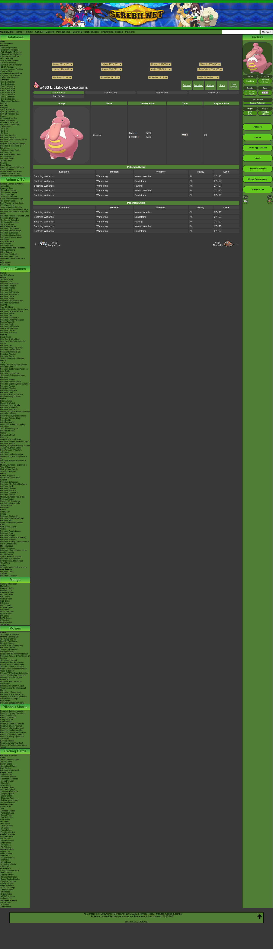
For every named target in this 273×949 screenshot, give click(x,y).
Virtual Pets (5, 563)
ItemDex (3, 103)
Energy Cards (6, 764)
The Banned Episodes (9, 222)
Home (19, 31)
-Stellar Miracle (6, 883)
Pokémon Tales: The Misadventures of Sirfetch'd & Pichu (12, 258)
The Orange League (8, 192)
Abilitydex (4, 107)
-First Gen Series (7, 832)
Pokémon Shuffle (7, 380)
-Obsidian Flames (7, 811)
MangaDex (5, 586)
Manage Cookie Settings (169, 914)
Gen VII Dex (110, 92)
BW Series (4, 616)
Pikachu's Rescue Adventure (12, 713)
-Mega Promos (6, 836)
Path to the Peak (7, 241)
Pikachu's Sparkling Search (11, 734)
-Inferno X (4, 860)
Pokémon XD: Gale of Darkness (14, 484)
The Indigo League (8, 190)
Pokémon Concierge (9, 254)
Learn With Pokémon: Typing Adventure (12, 425)
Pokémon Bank (6, 367)
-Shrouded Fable (7, 798)
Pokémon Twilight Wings (10, 231)
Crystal (3, 514)
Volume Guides (6, 594)
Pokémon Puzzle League (11, 531)
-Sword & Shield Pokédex (11, 65)
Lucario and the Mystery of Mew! (14, 654)
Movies (15, 628)
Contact (39, 31)
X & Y (2, 362)
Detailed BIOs (6, 590)
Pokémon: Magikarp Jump (11, 348)
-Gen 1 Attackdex (7, 82)
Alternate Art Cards (8, 766)
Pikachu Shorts (15, 707)
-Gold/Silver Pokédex (9, 50)
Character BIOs (6, 588)
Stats (222, 85)
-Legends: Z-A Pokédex (10, 75)
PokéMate (4, 507)
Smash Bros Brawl (8, 471)
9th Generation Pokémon (11, 171)
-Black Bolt (4, 783)
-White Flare (5, 785)
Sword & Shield (6, 307)
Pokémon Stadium (8, 539)
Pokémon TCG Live (8, 333)
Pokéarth (130, 31)
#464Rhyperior (218, 244)
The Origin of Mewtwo (9, 635)
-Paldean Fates (6, 804)
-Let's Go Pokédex (8, 63)
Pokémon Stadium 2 (8, 516)
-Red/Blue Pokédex (8, 48)
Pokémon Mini (6, 520)
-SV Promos (5, 838)
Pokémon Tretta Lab (8, 407)
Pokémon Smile (7, 324)
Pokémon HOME (7, 313)
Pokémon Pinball (7, 535)
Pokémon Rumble (8, 444)
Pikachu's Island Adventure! (12, 728)
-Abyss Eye (5, 851)
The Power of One (8, 639)
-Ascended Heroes (8, 777)
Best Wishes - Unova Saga (11, 203)
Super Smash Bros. (8, 544)
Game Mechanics (7, 120)
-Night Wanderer (7, 885)
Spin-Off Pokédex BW (9, 114)
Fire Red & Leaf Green (10, 478)
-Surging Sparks (7, 794)
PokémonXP (5, 142)
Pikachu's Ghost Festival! (11, 726)
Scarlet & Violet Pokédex (86, 31)
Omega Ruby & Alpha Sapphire (13, 365)
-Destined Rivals (7, 787)
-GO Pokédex (6, 71)
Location (198, 85)
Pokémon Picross (7, 386)
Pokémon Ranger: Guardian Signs (14, 441)
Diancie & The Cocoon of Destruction (11, 683)
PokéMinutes (5, 243)
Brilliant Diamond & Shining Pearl (14, 309)
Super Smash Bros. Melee (11, 522)
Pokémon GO (6, 290)
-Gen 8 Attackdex (7, 97)
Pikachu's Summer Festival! (12, 724)
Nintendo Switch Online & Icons (13, 567)
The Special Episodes (9, 220)
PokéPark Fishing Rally (10, 503)
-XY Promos (5, 845)
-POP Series (5, 847)
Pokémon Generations (9, 229)
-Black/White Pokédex (9, 56)
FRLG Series (5, 605)
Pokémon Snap (6, 533)
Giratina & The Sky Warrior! (12, 662)
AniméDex (4, 186)
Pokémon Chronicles (9, 218)
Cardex (3, 116)
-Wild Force (5, 892)
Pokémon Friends (7, 288)
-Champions (5, 127)
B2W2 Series (6, 618)
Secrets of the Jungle (9, 699)
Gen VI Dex (162, 92)
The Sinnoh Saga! (8, 201)
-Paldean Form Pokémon (11, 176)
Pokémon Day (6, 152)
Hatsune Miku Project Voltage (12, 144)
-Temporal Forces (7, 802)
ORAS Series (6, 622)
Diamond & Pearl (7, 435)
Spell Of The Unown (8, 641)
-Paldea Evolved (7, 813)
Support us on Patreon (136, 921)
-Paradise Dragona (8, 881)
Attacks (210, 85)
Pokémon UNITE (7, 296)
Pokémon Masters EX (9, 294)
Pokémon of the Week (9, 124)
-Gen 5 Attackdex (7, 90)
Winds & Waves (7, 275)
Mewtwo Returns (7, 643)
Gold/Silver (5, 512)
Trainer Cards (6, 762)
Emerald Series (6, 607)
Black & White (6, 401)
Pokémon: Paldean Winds (11, 237)
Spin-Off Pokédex (7, 110)
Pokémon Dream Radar (10, 405)
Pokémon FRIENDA (8, 576)
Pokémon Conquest (8, 414)
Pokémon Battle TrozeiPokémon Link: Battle (14, 370)
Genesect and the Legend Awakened (11, 678)
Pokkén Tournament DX (10, 352)
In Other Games (7, 552)
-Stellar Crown (6, 796)
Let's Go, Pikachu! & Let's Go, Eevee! (13, 342)
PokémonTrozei (7, 499)
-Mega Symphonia (8, 864)
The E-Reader (6, 505)
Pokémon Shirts (7, 159)
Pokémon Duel (6, 392)
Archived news (6, 43)
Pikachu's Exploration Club (11, 730)
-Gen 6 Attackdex (7, 92)
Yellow (3, 529)
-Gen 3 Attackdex (7, 86)
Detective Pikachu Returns (11, 301)
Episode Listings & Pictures (11, 184)
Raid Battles (5, 768)
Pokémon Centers (8, 137)
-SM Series (5, 819)
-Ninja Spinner (6, 853)
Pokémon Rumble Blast (10, 418)
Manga (15, 580)
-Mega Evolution (7, 781)
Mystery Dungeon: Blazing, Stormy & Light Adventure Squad (15, 447)
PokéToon (4, 239)
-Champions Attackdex (9, 101)
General (187, 85)
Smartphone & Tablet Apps (11, 561)
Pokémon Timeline (8, 135)
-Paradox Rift (6, 806)
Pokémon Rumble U (8, 409)
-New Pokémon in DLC (10, 174)
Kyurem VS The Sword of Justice (14, 673)
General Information (8, 584)
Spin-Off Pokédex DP (9, 112)
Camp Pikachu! (6, 719)
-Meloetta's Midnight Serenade (13, 675)
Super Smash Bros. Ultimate (12, 358)
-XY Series (4, 821)
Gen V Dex (214, 92)
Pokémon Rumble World (10, 382)
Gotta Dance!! (6, 722)
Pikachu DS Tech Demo (10, 501)
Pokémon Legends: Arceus (11, 311)
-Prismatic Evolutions (9, 792)
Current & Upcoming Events (12, 167)
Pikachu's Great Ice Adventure (13, 732)
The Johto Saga (7, 194)
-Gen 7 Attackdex (7, 95)
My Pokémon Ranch (8, 469)
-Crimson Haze (6, 890)
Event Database (7, 169)
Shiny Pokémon (7, 224)
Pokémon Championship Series (13, 139)
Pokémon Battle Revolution (11, 454)
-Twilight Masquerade (9, 800)
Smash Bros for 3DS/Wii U (11, 394)
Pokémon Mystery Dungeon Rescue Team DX (12, 321)
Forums (29, 31)
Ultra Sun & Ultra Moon (10, 339)
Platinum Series (7, 612)
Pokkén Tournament (8, 390)
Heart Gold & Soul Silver (10, 439)
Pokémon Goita (6, 571)
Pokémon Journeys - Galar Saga (14, 209)
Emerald (3, 480)
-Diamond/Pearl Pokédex (11, 54)
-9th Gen (4, 129)
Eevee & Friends (7, 741)
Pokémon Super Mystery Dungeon (15, 384)
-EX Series (4, 828)
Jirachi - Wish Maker (9, 650)
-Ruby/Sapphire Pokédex (11, 52)
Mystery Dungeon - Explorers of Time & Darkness (13, 466)
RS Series (4, 603)
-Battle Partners (7, 875)
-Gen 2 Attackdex (7, 84)
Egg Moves (233, 85)
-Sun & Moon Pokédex (9, 60)
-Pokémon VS (6, 898)
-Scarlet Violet (6, 815)
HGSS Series (6, 614)
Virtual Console (6, 554)
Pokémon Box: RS (8, 490)
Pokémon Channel (8, 488)
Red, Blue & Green (8, 527)
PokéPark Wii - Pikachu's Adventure (11, 451)
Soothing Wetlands (44, 176)
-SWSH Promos (7, 841)
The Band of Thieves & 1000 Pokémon (12, 376)
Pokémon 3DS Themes (10, 559)
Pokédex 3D (5, 420)
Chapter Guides (7, 592)
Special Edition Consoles (11, 557)
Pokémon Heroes (7, 647)
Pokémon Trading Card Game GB (14, 542)
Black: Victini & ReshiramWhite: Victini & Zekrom (13, 670)
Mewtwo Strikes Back (9, 637)
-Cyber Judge (6, 894)
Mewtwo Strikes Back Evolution (13, 696)
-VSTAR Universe (7, 896)
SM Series (4, 624)
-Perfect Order (6, 774)
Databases (15, 37)
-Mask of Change (7, 888)
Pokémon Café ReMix (9, 292)
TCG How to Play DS (9, 429)
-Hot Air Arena (6, 873)
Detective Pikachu (8, 354)
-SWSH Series (6, 817)
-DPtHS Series (6, 826)
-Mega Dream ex (7, 858)
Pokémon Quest (7, 356)
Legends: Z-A (6, 281)
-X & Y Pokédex (7, 58)
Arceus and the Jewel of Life (12, 664)
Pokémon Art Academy (10, 373)
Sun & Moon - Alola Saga (11, 207)
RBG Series (5, 597)
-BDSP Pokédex (7, 67)
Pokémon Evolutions (9, 233)
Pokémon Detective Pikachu (12, 703)
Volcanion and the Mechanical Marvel (13, 689)
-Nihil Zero (4, 856)
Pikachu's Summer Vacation (12, 711)
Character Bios (6, 188)
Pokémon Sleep (7, 298)
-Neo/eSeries (6, 830)
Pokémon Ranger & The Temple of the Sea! (15, 657)
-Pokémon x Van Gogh (9, 150)
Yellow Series (6, 599)
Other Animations (7, 250)
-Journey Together (8, 789)
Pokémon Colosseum (9, 482)
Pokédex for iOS (7, 431)
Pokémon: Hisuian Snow (10, 235)
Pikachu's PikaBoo (8, 717)
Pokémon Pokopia (8, 286)
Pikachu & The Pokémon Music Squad (13, 746)
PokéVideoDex (6, 246)
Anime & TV (15, 179)
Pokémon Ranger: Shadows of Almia (13, 462)
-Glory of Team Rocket (9, 870)
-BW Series (5, 824)
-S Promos (4, 905)
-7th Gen (4, 133)
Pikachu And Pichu (8, 715)
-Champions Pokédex (9, 78)
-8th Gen (4, 131)
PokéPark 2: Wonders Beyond (13, 416)
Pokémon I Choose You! (10, 692)
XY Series (4, 620)
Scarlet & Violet (6, 279)
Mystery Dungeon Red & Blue (13, 497)
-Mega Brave (5, 862)
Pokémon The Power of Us (11, 694)
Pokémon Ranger (7, 495)
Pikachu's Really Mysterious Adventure (12, 738)
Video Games (15, 269)
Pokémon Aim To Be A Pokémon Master (14, 212)
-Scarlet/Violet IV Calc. (9, 122)
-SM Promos (5, 843)
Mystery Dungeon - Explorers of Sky (13, 457)
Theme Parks (6, 161)
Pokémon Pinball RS (9, 493)
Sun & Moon (5, 337)
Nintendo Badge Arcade (10, 397)
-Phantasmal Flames (9, 779)
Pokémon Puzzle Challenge (12, 518)
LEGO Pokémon (7, 156)
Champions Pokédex (112, 31)
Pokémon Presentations (10, 154)
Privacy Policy (146, 914)
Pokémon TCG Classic (10, 770)
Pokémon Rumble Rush (10, 350)
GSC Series (5, 601)
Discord (50, 31)
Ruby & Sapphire (7, 475)
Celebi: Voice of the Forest (11, 645)
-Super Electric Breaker (10, 879)
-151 (2, 809)
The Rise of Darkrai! (8, 660)
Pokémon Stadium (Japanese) (13, 537)
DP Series (4, 609)
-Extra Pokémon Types (10, 760)
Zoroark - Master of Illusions (12, 667)
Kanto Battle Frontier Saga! (11, 199)
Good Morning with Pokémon (12, 248)
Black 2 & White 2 (7, 403)
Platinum (4, 437)
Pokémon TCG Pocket (9, 303)
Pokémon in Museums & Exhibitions (10, 147)
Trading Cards (15, 751)
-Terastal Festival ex (8, 877)
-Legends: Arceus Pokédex (11, 69)
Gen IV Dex (59, 96)
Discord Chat (5, 165)
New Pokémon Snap (9, 328)
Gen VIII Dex (58, 92)
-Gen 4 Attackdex (7, 88)
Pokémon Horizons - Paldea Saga (14, 216)
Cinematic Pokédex (8, 118)
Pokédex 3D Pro (7, 422)
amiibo (3, 565)
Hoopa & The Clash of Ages (12, 686)
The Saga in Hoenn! (8, 197)
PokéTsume (5, 265)
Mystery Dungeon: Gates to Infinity (15, 412)
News (2, 41)
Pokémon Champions (9, 284)
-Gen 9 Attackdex (7, 99)
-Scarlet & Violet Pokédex (11, 73)
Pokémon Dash (6, 486)
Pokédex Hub (63, 31)
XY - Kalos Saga (7, 205)
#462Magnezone (54, 244)
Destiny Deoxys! (7, 652)
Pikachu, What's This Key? (11, 743)
